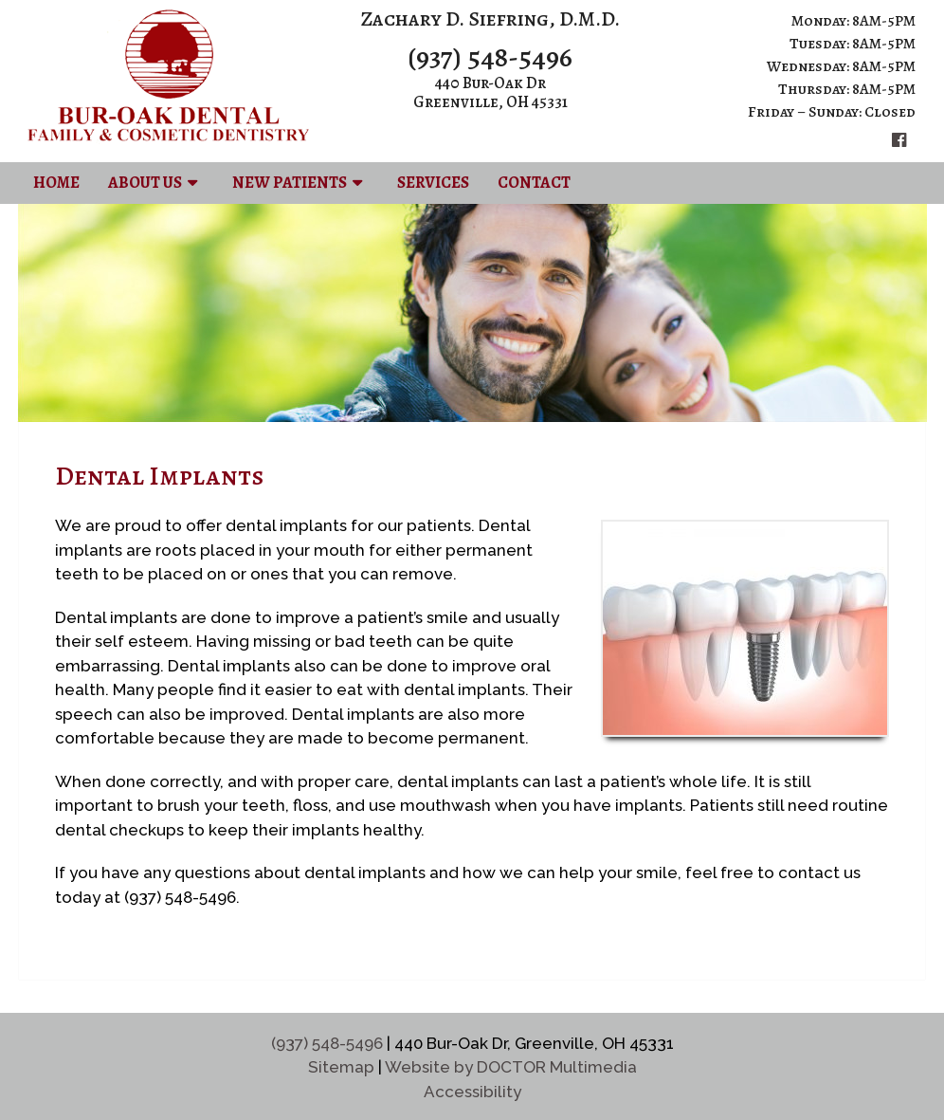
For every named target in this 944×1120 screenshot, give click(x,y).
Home (56, 182)
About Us (145, 182)
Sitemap (341, 1066)
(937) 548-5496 (490, 57)
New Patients (289, 182)
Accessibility (472, 1091)
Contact (534, 182)
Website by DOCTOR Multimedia (511, 1066)
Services (433, 182)
